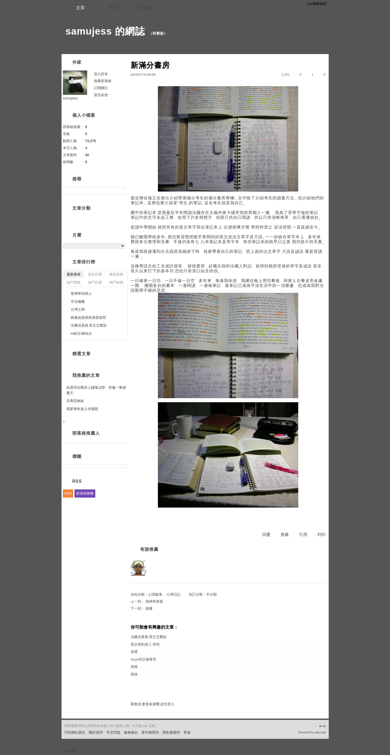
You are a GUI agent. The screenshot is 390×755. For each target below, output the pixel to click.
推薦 (285, 534)
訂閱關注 (101, 88)
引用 (303, 534)
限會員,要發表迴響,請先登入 (153, 704)
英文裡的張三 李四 (145, 644)
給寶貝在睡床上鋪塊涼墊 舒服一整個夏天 (96, 390)
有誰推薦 (149, 549)
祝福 (134, 667)
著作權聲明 (150, 732)
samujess (70, 98)
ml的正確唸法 (81, 333)
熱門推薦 (116, 282)
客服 (187, 732)
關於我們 (96, 732)
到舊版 (158, 33)
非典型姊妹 (75, 401)
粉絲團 (69, 751)
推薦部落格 (102, 81)
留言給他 (101, 95)
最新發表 (74, 274)
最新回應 (95, 274)
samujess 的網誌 (105, 31)
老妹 (134, 674)
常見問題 (113, 732)
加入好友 (101, 74)
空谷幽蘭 (78, 302)
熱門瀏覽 (74, 282)
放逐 (134, 652)
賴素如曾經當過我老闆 (88, 318)
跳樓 (148, 608)
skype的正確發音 (143, 659)
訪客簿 (145, 7)
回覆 (266, 534)
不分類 (211, 594)
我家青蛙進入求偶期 (82, 409)
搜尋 (120, 191)
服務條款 (131, 732)
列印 (321, 534)
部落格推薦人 (86, 433)
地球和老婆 (154, 601)
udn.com (320, 732)
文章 (80, 7)
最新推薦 (116, 274)
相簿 (112, 7)
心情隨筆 (155, 594)
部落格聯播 (85, 493)
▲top (322, 726)
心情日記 (174, 594)
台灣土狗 (78, 309)
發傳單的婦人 (81, 293)
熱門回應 (95, 282)
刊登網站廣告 (74, 732)
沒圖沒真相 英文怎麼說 (149, 637)
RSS (68, 493)
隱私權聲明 (171, 732)
